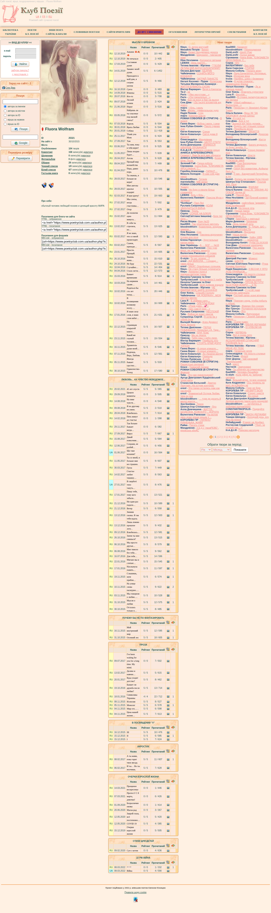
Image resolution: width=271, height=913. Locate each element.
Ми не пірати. (199, 335)
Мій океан (201, 181)
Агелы (130, 158)
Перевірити (20, 158)
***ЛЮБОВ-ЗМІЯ (235, 160)
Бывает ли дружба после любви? (133, 688)
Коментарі (46, 152)
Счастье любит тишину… (131, 474)
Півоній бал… (243, 195)
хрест (236, 364)
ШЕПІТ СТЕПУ (212, 142)
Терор (200, 404)
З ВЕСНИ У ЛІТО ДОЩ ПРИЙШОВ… (246, 270)
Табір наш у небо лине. (205, 338)
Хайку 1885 (255, 237)
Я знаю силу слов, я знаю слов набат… (133, 314)
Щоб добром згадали (212, 284)
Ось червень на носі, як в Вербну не (245, 384)
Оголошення (177, 32)
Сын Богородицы (246, 163)
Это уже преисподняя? (200, 375)
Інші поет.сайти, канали (56, 32)
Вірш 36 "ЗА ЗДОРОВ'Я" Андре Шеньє (242, 114)
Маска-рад (132, 810)
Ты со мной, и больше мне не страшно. (133, 460)
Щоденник (47, 155)
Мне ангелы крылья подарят (132, 188)
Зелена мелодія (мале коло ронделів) (247, 401)
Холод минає (247, 55)
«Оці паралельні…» (199, 97)
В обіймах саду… (200, 300)
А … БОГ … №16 (209, 245)
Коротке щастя (197, 115)
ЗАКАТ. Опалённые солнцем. (204, 266)
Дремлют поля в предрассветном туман (193, 273)
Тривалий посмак (199, 367)
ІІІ (128, 732)
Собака (130, 131)
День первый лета (243, 224)
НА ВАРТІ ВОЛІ (254, 390)
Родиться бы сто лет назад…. (133, 291)
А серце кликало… (207, 348)
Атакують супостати (252, 92)
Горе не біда (253, 388)
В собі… (207, 359)
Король (130, 123)
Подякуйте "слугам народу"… (245, 410)
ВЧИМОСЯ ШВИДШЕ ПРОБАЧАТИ (198, 146)
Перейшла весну (243, 129)
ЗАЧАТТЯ (254, 131)
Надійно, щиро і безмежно (249, 78)
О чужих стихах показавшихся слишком (198, 254)
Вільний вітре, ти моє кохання (249, 380)
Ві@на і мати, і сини (208, 123)
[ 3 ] (225, 436)
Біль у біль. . (198, 195)
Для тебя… (132, 556)
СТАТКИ (249, 68)
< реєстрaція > (20, 74)
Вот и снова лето (242, 335)
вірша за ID (13, 124)
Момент (253, 258)
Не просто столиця (254, 274)
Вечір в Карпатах (212, 89)
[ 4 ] (229, 436)
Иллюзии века (242, 76)
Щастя (251, 155)
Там (129, 141)
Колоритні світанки (210, 60)
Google (20, 143)
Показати (240, 449)
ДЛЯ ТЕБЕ (203, 332)
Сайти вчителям (118, 32)
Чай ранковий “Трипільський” (242, 360)
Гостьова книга (49, 173)
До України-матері (213, 353)
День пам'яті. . (199, 62)
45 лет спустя (133, 389)
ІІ (127, 736)
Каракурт (242, 47)
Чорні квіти (186, 380)
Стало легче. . (133, 271)
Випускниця (253, 314)
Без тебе (249, 65)
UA (37, 16)
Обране (45, 162)
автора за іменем (16, 106)
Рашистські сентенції (192, 364)
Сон (199, 232)
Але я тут (244, 121)
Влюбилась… (133, 532)
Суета (129, 89)
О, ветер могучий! (199, 47)
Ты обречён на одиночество (248, 369)
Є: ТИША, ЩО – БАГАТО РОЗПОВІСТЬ (246, 228)
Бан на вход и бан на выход (203, 99)
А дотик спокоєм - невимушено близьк (240, 82)
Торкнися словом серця (206, 150)
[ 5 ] (234, 436)
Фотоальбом (48, 159)
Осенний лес (133, 637)
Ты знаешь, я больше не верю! (133, 178)
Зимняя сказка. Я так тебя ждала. (133, 515)
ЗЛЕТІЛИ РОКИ (205, 303)
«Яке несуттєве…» (198, 94)
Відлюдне (249, 232)
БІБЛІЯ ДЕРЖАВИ (255, 324)
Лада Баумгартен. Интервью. (250, 73)
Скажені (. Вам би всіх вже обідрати (200, 155)
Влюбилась (132, 413)
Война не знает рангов (200, 314)
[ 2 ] (220, 436)
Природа (207, 356)
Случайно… (132, 267)
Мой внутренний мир (132, 630)
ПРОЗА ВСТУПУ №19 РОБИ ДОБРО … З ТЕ (245, 283)
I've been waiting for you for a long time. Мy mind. (133, 661)
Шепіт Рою (246, 52)
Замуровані (244, 366)
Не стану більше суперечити (204, 269)
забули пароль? (20, 70)
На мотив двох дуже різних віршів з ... (199, 416)
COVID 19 (132, 823)
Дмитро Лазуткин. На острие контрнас (198, 384)
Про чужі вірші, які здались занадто (198, 249)
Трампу (184, 187)
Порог (130, 107)
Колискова (216, 81)
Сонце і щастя (256, 393)
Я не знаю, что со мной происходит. (132, 236)
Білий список (48, 170)
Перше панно (241, 210)
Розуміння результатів (254, 308)
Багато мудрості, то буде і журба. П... (246, 146)
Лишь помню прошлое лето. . (133, 525)
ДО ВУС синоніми (149, 32)
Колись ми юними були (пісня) (252, 179)
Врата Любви (133, 127)
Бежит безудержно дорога (203, 52)
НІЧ (237, 62)
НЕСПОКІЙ (212, 311)
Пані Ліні (199, 203)
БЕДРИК (207, 70)
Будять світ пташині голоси (249, 126)
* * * (129, 867)
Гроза (129, 468)
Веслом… (241, 94)
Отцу (129, 209)
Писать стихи (196, 425)
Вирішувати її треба (211, 279)
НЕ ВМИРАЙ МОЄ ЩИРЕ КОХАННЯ (198, 288)
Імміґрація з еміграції (248, 218)
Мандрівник (205, 139)
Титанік (203, 179)
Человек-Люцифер (247, 372)
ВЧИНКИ (253, 187)
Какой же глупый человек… (131, 338)
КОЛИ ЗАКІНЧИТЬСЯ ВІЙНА (196, 206)
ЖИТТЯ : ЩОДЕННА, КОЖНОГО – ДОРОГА (199, 410)
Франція (184, 372)
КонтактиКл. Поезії (260, 32)
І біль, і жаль (196, 107)
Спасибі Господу (205, 292)
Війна (129, 871)
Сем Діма (10, 88)
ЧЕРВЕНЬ (241, 332)
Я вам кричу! (133, 195)
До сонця (253, 395)
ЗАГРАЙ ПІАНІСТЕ (207, 78)
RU (50, 16)
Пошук (21, 129)
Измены (130, 93)
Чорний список (49, 166)
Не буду (130, 264)
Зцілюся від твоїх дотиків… (247, 123)
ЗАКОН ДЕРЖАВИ (255, 414)
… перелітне (251, 240)
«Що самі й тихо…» (199, 308)
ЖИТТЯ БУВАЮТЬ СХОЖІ (195, 86)
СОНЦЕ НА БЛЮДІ (200, 213)
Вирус (130, 433)
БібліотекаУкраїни (10, 32)
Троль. (195, 210)
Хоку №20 (203, 221)
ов (188, 92)
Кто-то (130, 96)
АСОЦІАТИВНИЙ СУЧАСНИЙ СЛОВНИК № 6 (242, 341)
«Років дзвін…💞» (198, 306)
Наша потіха (240, 234)
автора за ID (14, 115)
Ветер (129, 508)
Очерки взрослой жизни (131, 830)
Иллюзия (131, 701)
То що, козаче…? (200, 258)
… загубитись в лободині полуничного (244, 405)
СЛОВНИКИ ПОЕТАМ (87, 32)
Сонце (206, 131)
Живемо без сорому (253, 306)
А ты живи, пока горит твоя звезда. (132, 759)
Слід (200, 113)
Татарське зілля (243, 351)
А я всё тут (239, 118)
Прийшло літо (210, 340)
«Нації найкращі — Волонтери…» (240, 103)
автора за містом (16, 111)
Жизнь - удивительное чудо (203, 110)
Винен (205, 49)
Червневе (251, 221)
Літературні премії (207, 32)
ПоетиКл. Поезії (32, 32)
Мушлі (244, 356)
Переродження (252, 49)
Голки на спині (253, 279)
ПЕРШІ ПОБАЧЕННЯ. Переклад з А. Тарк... (200, 328)
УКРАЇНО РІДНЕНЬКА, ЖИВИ (195, 421)
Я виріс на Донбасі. (253, 422)
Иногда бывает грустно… (131, 362)
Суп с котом (132, 850)
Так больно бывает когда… (132, 426)
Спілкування (236, 32)
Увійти (21, 64)
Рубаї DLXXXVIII (258, 242)
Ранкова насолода (248, 430)
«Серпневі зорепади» (251, 245)
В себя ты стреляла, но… (131, 226)
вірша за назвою (16, 120)
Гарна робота (204, 163)
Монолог (131, 705)
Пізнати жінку (254, 70)
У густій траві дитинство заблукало (243, 291)
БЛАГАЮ (240, 166)
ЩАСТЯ (239, 261)
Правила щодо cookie (135, 892)
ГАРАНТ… (212, 171)
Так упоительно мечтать (205, 224)
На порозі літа (246, 208)
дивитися (88, 152)
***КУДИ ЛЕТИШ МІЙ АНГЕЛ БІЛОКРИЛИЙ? (200, 66)
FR (44, 16)
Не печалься (132, 58)
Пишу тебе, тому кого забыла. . (132, 494)
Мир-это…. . (133, 708)
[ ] (215, 436)
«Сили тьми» (241, 321)
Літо (214, 406)
